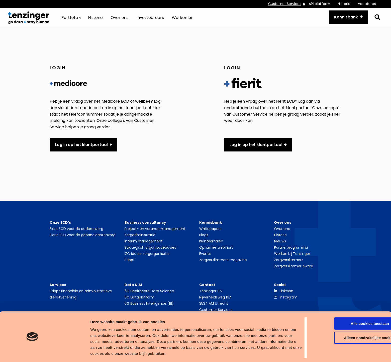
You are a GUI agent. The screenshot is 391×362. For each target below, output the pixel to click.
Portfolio (69, 20)
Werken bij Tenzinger (292, 257)
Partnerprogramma (291, 251)
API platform (319, 3)
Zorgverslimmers (288, 264)
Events (205, 257)
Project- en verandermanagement (155, 232)
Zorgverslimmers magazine (223, 264)
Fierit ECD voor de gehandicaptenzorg (82, 239)
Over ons (119, 20)
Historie (344, 3)
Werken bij (182, 20)
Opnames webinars (216, 251)
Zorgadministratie (139, 239)
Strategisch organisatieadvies (150, 251)
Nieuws (280, 245)
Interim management (143, 245)
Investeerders (150, 20)
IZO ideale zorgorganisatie (147, 257)
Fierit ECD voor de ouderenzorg (76, 232)
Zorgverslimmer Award (293, 270)
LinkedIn (286, 295)
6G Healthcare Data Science (149, 295)
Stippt (129, 264)
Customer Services (284, 3)
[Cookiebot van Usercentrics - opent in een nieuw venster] (32, 352)
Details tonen (77, 352)
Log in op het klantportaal (81, 149)
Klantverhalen (211, 245)
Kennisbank (343, 19)
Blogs (203, 239)
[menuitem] (288, 4)
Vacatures (367, 3)
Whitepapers (210, 232)
